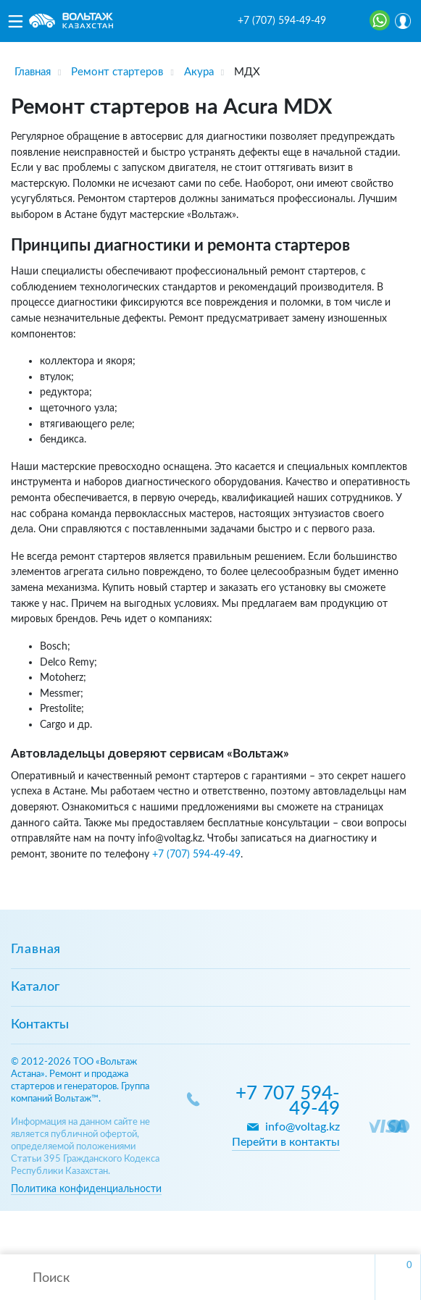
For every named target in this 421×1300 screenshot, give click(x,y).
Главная (36, 949)
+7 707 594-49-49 (287, 1101)
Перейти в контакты (286, 1142)
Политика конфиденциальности (86, 1188)
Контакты (40, 1024)
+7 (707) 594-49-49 (282, 21)
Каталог (35, 987)
